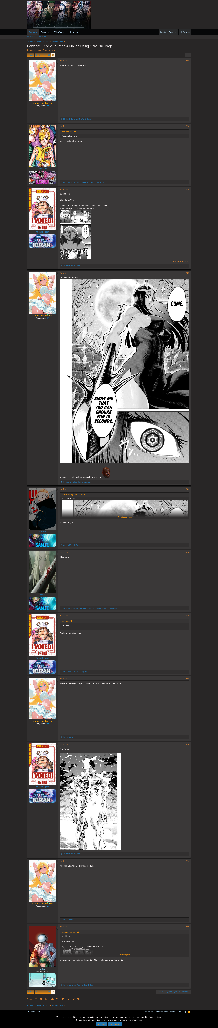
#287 (187, 615)
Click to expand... (125, 517)
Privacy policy (175, 1012)
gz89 (42, 595)
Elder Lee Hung (35, 50)
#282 (187, 126)
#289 (187, 744)
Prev (31, 55)
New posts (31, 37)
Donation (45, 32)
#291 (187, 927)
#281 (187, 61)
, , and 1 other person (90, 608)
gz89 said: (66, 621)
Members (74, 32)
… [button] (40, 55)
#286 (187, 552)
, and (77, 119)
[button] (51, 32)
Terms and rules (161, 1012)
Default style (34, 1012)
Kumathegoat (42, 232)
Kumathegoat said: (69, 932)
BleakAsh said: (68, 132)
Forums (33, 32)
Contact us (148, 1012)
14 (49, 55)
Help (184, 1012)
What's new (59, 32)
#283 (187, 189)
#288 (187, 679)
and (84, 182)
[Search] (185, 32)
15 (53, 55)
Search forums (43, 37)
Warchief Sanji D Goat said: (73, 495)
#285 (187, 489)
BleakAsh (42, 168)
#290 (187, 861)
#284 (187, 273)
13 (44, 55)
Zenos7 (42, 531)
